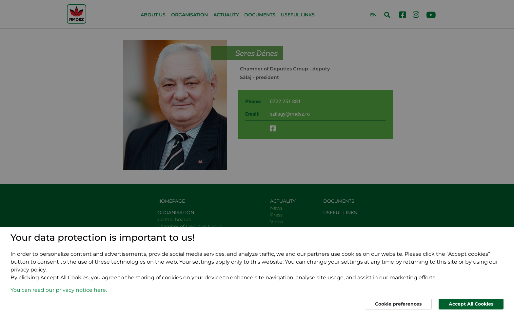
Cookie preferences (398, 304)
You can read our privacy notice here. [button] (58, 290)
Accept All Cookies (471, 304)
